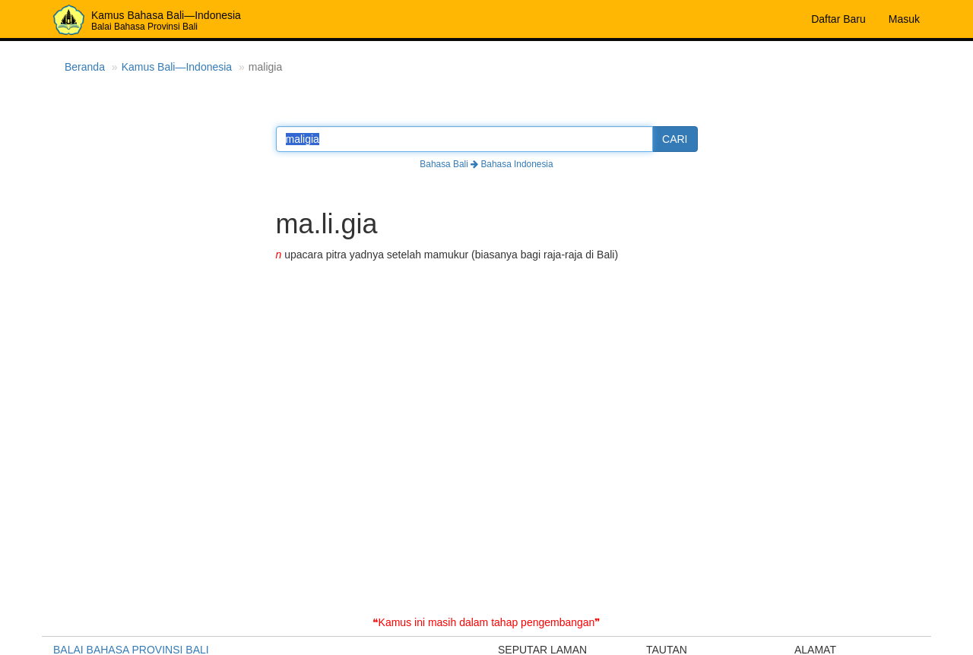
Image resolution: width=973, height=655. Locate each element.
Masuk (904, 19)
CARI (674, 139)
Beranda (85, 67)
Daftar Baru (838, 19)
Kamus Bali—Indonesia (177, 67)
